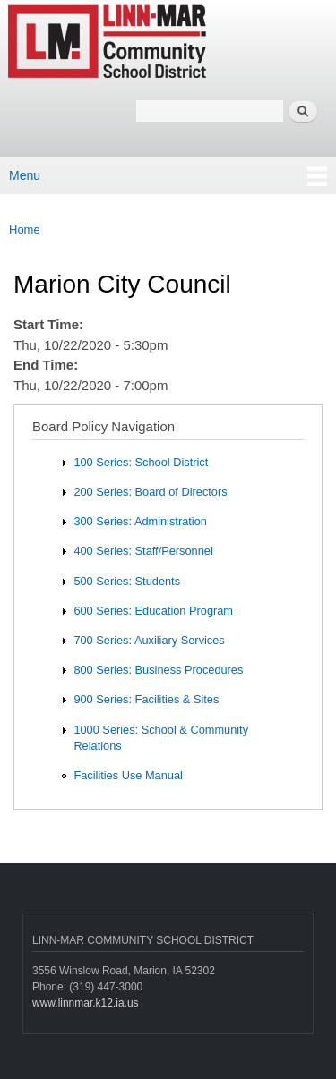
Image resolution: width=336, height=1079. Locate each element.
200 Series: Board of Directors (150, 491)
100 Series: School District (140, 462)
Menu (24, 175)
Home (24, 229)
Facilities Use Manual (127, 775)
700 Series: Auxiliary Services (148, 640)
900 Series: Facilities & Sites (146, 699)
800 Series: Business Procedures (158, 669)
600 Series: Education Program (153, 610)
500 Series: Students (126, 581)
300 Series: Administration (139, 521)
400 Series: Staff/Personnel (142, 550)
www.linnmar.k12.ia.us (85, 1003)
